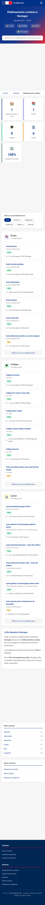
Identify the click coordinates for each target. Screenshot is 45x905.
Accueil (5, 93)
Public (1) (20, 224)
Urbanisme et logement (11, 778)
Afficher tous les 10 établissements (23, 353)
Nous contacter (7, 851)
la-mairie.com (16, 893)
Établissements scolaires (10, 870)
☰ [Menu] (41, 2)
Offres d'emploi (9, 773)
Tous (7, 220)
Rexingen (16, 93)
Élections (5, 877)
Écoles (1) (17, 220)
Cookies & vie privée (9, 858)
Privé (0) (30, 224)
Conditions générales (9, 854)
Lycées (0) (9, 224)
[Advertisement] (22, 67)
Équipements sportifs (11, 769)
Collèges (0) (28, 220)
